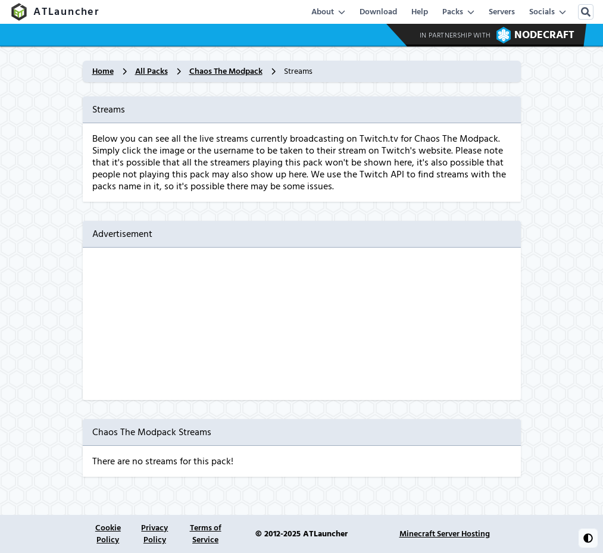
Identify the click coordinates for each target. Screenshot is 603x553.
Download (378, 12)
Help (419, 12)
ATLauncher (54, 11)
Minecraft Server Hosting (444, 534)
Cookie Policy (108, 534)
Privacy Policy (154, 534)
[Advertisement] (301, 323)
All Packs (151, 71)
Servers (502, 12)
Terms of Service (205, 534)
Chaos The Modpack (226, 71)
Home (103, 71)
